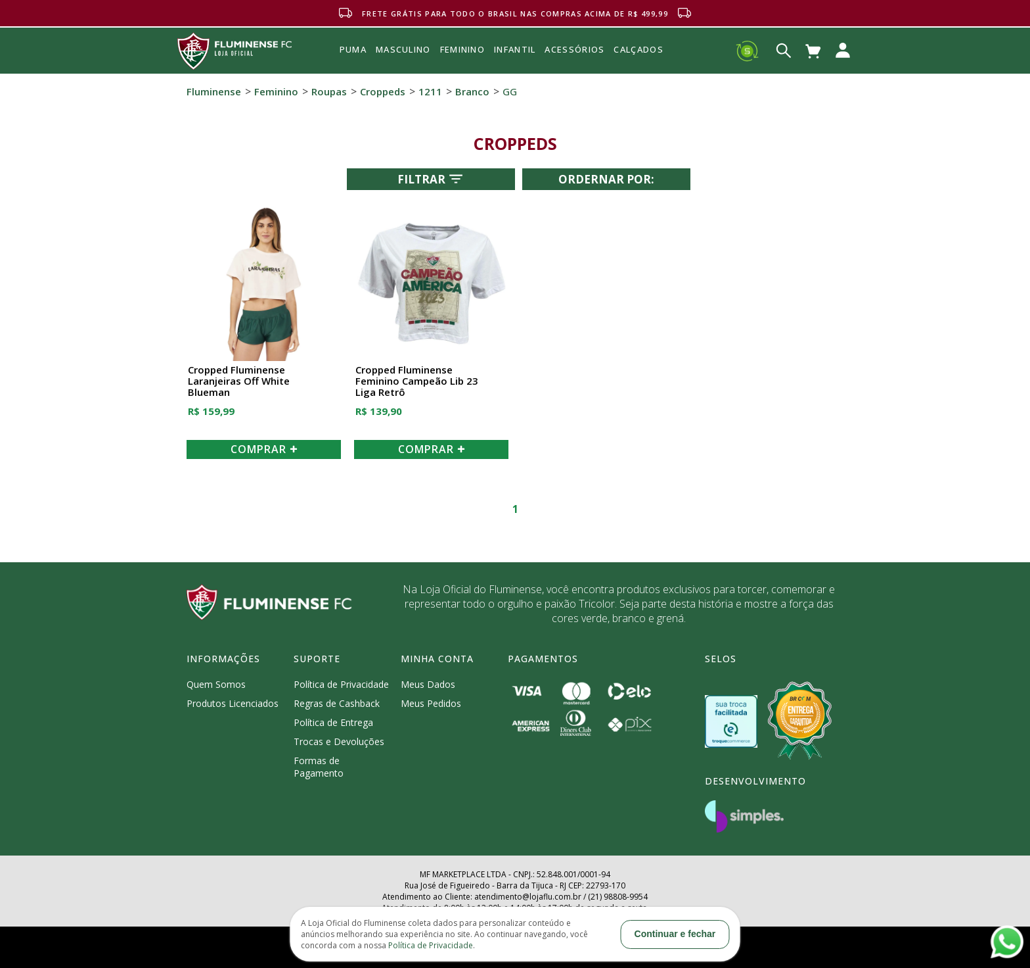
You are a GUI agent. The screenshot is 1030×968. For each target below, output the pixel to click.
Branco (472, 91)
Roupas (329, 91)
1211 (430, 91)
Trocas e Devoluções (339, 741)
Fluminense (214, 91)
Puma (353, 64)
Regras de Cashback (337, 703)
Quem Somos (216, 684)
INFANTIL (514, 49)
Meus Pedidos (431, 703)
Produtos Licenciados (233, 703)
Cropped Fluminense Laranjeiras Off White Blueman (239, 381)
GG (510, 91)
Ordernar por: (606, 179)
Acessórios (574, 78)
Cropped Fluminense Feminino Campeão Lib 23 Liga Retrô (416, 381)
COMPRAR (264, 449)
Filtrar (431, 179)
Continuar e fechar (675, 934)
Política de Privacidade (341, 684)
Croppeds (382, 91)
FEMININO (462, 49)
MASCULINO (403, 49)
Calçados (638, 49)
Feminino (276, 91)
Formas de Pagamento (319, 766)
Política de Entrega (333, 722)
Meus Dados (428, 684)
